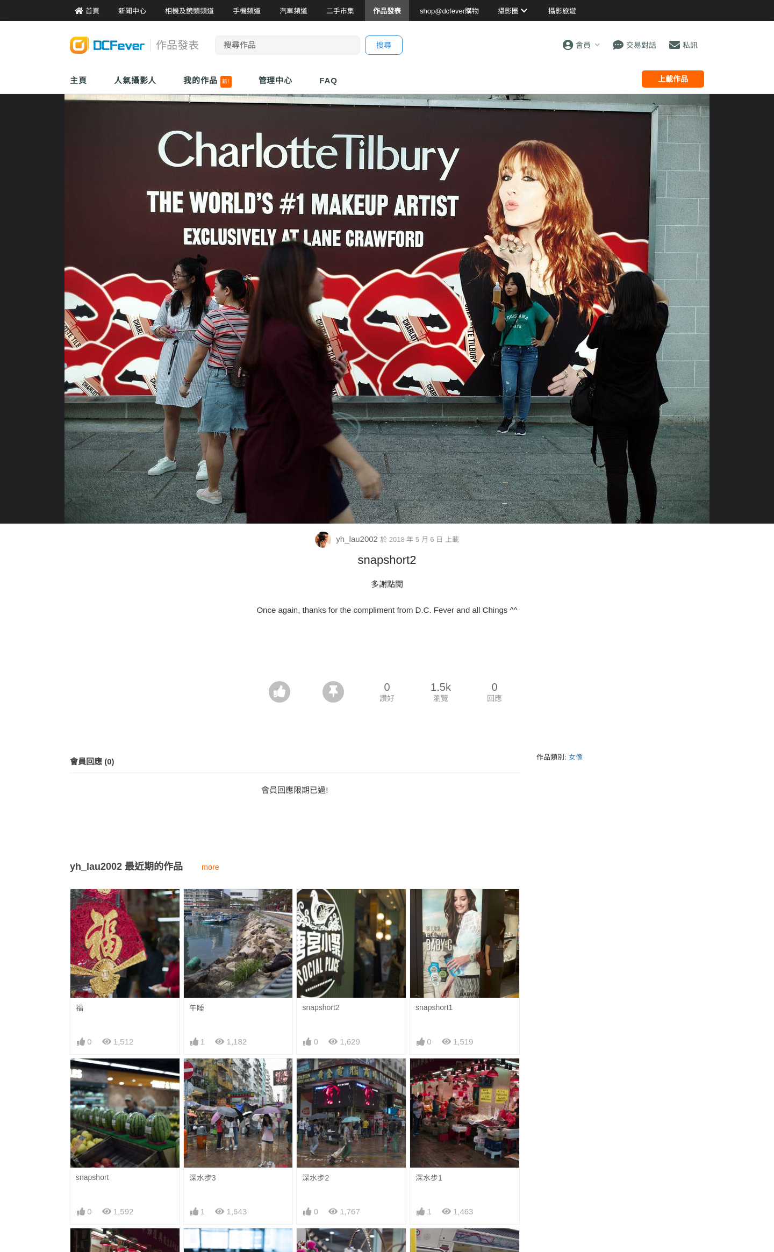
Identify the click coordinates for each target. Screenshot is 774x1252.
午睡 (196, 1008)
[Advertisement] (387, 651)
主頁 (78, 80)
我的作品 (207, 82)
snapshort (92, 1177)
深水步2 (315, 1178)
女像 (576, 757)
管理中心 (276, 80)
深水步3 (202, 1178)
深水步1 (428, 1178)
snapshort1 (434, 1007)
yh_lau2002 (347, 538)
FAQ (328, 80)
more (210, 867)
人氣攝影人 (135, 80)
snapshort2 (320, 1007)
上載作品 (673, 79)
